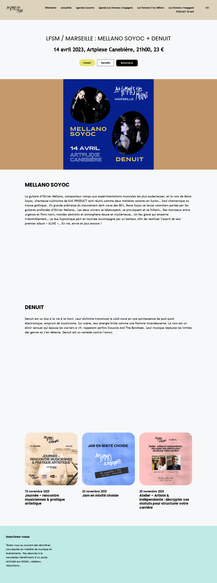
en (207, 7)
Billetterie (127, 63)
